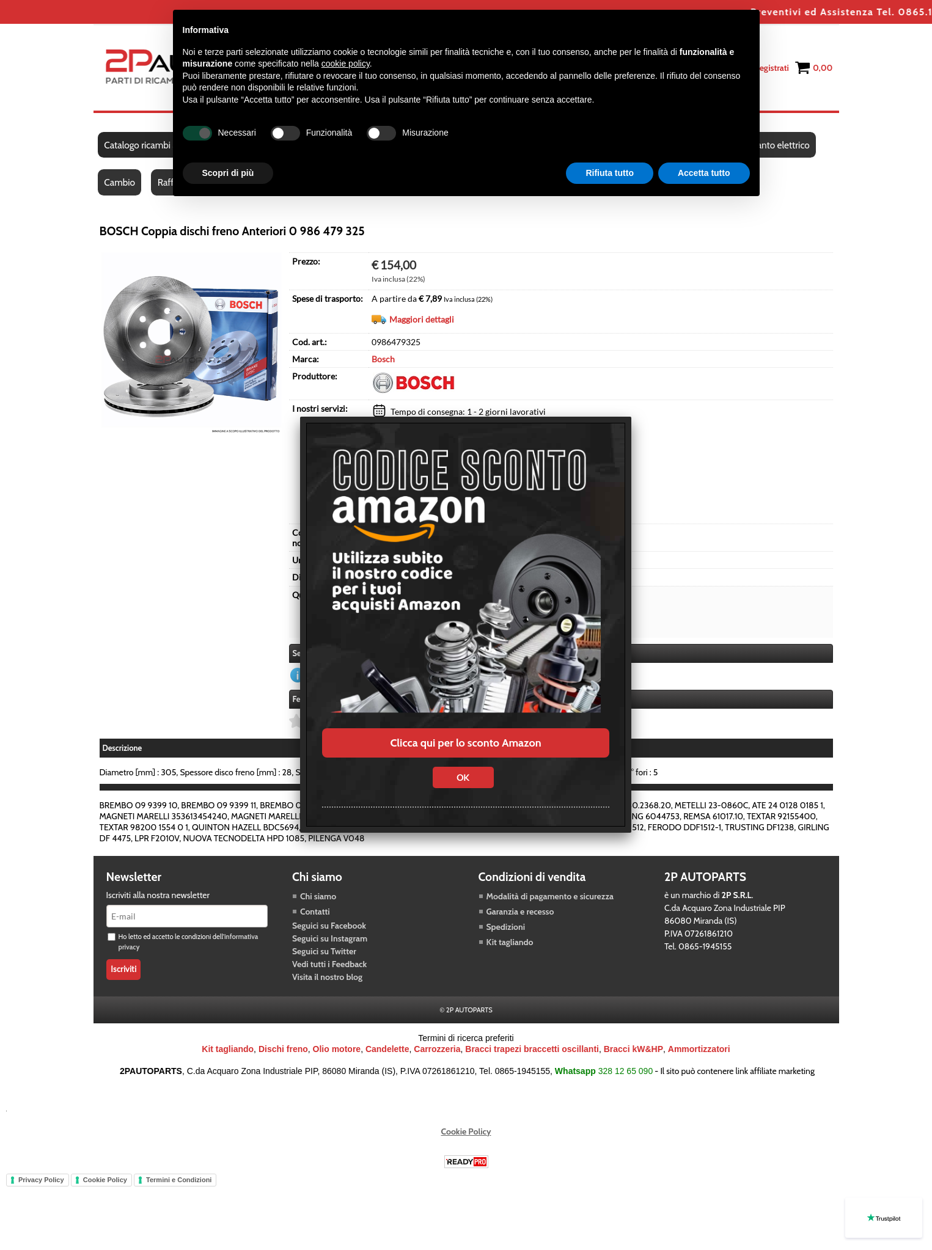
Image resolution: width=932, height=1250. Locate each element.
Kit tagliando (510, 943)
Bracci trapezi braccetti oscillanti (532, 1051)
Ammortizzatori (699, 1051)
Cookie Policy (466, 1133)
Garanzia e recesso (520, 913)
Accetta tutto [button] (704, 173)
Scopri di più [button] (228, 173)
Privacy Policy (41, 1181)
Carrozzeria (437, 1051)
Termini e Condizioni (178, 1181)
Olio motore (337, 1051)
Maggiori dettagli (421, 321)
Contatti (315, 913)
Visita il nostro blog (327, 978)
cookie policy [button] (345, 63)
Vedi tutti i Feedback (329, 965)
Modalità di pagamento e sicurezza (550, 898)
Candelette (387, 1051)
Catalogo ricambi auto (148, 146)
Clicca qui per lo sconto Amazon (465, 743)
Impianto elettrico (776, 146)
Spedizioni (506, 928)
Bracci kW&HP (633, 1051)
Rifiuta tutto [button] (609, 173)
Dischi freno (283, 1051)
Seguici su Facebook (329, 927)
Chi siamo (318, 898)
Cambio (120, 184)
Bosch (383, 361)
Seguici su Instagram (329, 940)
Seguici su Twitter (324, 953)
